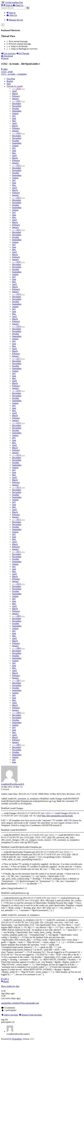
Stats (9, 84)
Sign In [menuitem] (8, 5)
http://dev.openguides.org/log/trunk (57, 815)
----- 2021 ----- (18, 230)
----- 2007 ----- (18, 680)
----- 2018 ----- (18, 326)
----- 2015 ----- (18, 423)
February (16, 96)
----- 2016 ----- (18, 391)
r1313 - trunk (7, 71)
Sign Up (12, 15)
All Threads (22, 53)
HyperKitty (17, 1039)
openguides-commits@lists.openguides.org (20, 1003)
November (16, 106)
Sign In (11, 13)
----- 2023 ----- (18, 165)
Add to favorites (9, 1015)
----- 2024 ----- (18, 133)
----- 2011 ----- (18, 552)
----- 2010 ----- (18, 584)
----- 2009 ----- (18, 616)
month (14, 86)
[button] (2, 5)
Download (7, 56)
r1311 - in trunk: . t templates (14, 74)
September (16, 111)
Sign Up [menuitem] (18, 5)
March (15, 93)
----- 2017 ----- (18, 358)
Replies (10, 81)
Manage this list (15, 20)
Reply (5, 981)
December (16, 103)
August (15, 113)
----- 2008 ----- (18, 648)
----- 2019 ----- (18, 294)
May (14, 121)
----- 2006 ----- (18, 712)
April (14, 91)
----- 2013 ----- (18, 487)
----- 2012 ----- (18, 519)
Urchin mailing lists (14, 2)
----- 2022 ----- (18, 197)
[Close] (2, 24)
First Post (11, 79)
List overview (8, 53)
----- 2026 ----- (18, 88)
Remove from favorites (30, 1015)
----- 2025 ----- (18, 101)
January (15, 98)
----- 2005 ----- (18, 745)
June (14, 118)
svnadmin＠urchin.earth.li (12, 784)
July (14, 116)
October (15, 108)
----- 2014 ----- (18, 455)
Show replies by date (10, 986)
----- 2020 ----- (18, 262)
